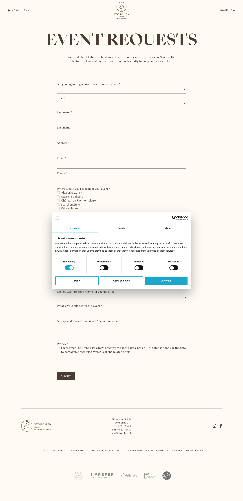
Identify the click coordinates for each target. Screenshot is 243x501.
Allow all (166, 280)
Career (177, 451)
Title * (61, 98)
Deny (77, 280)
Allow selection (121, 280)
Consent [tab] (75, 228)
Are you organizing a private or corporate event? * (88, 84)
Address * (63, 143)
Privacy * (62, 344)
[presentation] (80, 363)
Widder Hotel (70, 208)
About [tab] (168, 228)
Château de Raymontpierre (78, 201)
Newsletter (194, 451)
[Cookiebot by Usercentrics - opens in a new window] (174, 218)
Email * (61, 158)
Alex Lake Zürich (71, 193)
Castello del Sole (72, 197)
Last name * (64, 127)
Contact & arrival (53, 451)
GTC (120, 451)
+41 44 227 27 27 (122, 430)
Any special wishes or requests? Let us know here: (89, 321)
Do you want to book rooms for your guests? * (86, 292)
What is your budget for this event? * (80, 306)
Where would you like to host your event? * (84, 189)
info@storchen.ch (122, 433)
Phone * (62, 173)
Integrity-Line (103, 451)
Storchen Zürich (71, 205)
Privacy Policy (157, 451)
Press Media (79, 451)
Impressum (134, 451)
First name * (64, 112)
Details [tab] (121, 228)
